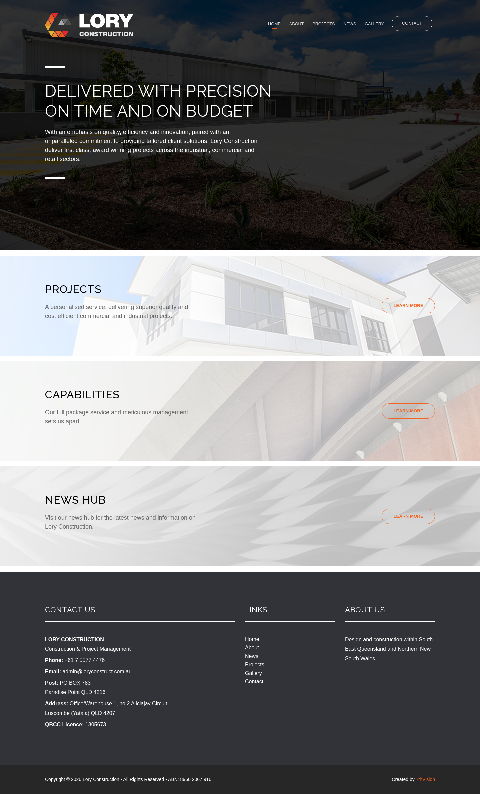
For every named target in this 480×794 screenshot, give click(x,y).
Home (241, 25)
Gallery (361, 25)
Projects (300, 25)
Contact (410, 24)
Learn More (407, 305)
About (268, 25)
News (332, 25)
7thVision (425, 779)
